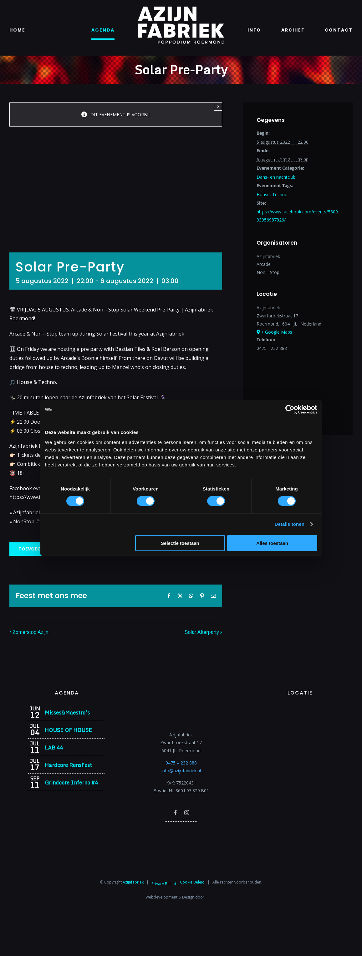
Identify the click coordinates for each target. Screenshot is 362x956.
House (263, 194)
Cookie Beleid (192, 881)
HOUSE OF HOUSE (68, 730)
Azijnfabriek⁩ (133, 881)
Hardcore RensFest (68, 765)
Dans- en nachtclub (276, 177)
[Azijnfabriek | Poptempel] (181, 830)
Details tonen (289, 524)
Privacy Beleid (163, 883)
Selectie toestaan (180, 542)
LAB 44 (54, 747)
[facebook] (175, 812)
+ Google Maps (276, 332)
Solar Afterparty (202, 632)
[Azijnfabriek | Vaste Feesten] (300, 708)
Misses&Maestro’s (67, 712)
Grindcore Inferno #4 (71, 782)
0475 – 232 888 (181, 763)
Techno (280, 194)
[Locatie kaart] (298, 386)
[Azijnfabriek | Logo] (180, 8)
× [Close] (218, 106)
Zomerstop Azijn (30, 632)
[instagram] (186, 812)
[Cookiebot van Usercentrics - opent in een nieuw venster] (290, 409)
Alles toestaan (272, 542)
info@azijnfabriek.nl (181, 771)
